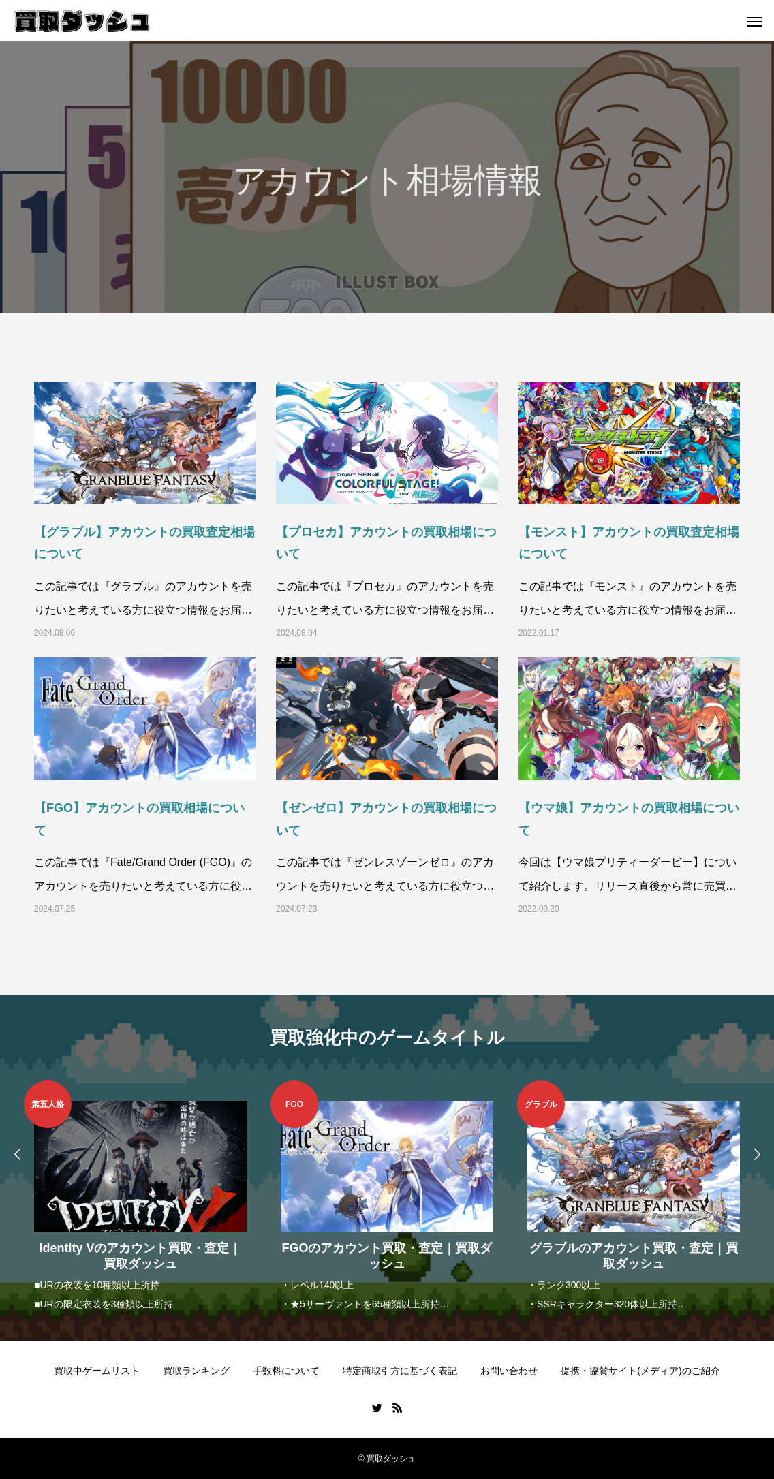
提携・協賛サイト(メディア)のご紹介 (640, 1370)
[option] (140, 1196)
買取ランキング (196, 1370)
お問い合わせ (509, 1370)
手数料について (286, 1370)
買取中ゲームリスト (97, 1370)
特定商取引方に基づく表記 (400, 1370)
